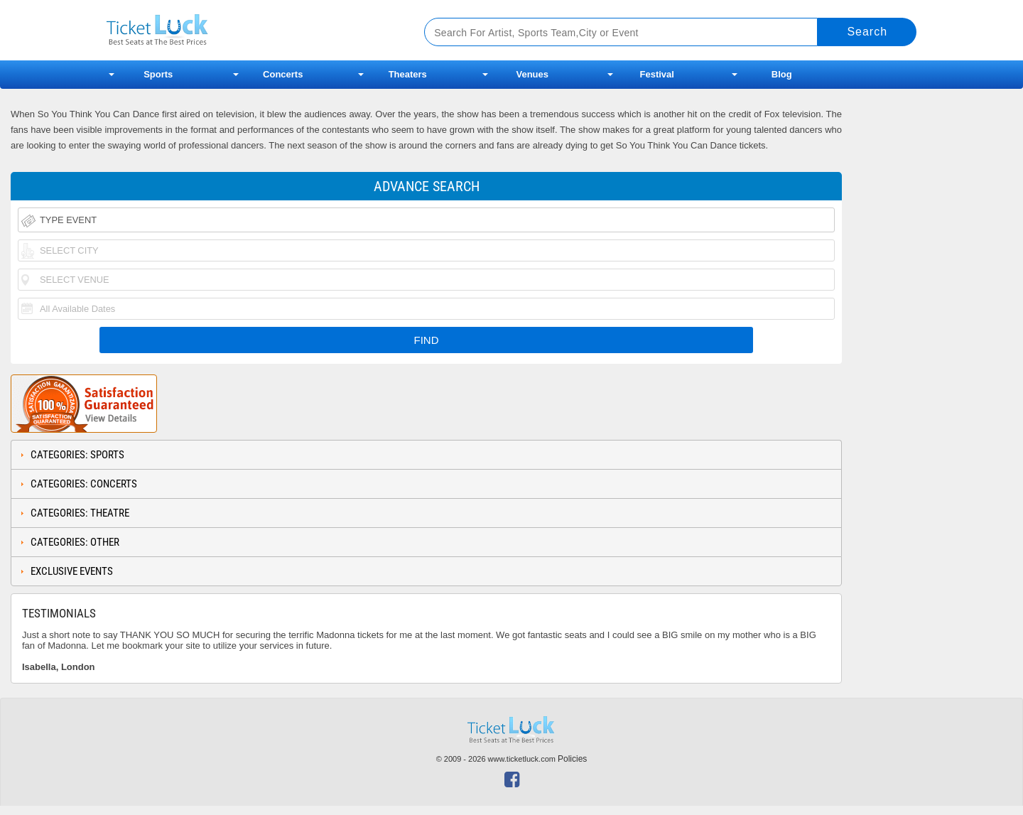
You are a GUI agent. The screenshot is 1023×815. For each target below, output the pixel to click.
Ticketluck (248, 30)
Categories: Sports (77, 454)
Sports (158, 74)
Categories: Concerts (84, 483)
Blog (782, 74)
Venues (532, 74)
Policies (572, 759)
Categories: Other (75, 542)
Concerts (283, 74)
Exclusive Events (72, 571)
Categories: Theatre (80, 513)
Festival (657, 74)
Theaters (408, 74)
